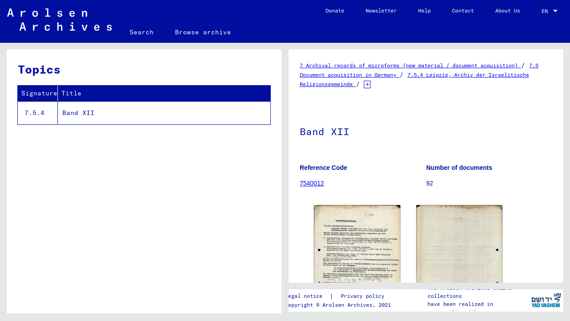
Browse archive (203, 32)
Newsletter (381, 10)
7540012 (312, 183)
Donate (335, 10)
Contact (463, 10)
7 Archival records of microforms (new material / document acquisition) (410, 65)
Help (424, 10)
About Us (507, 10)
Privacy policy (362, 295)
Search (142, 32)
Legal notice (303, 295)
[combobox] (550, 11)
